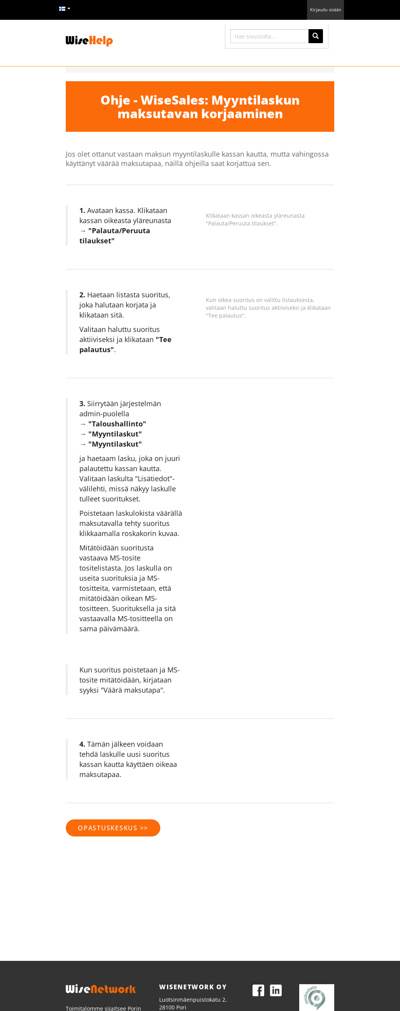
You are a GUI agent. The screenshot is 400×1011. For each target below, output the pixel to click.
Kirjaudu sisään (325, 9)
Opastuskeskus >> (113, 828)
